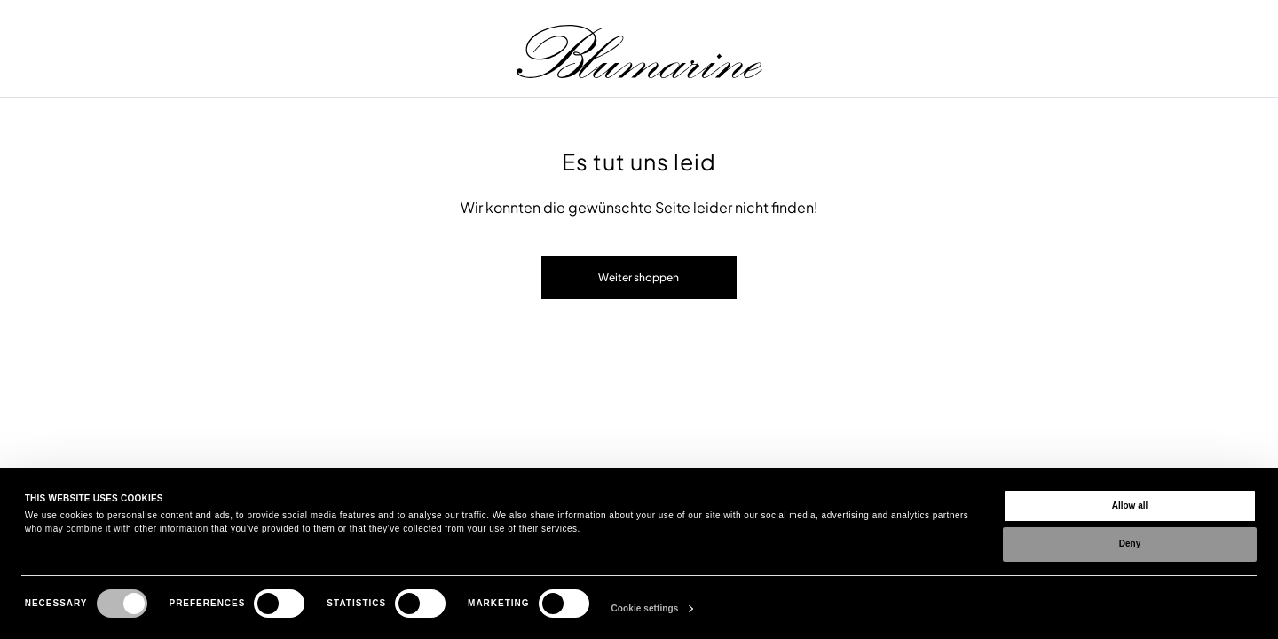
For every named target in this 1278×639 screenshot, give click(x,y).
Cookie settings (645, 608)
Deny (1129, 543)
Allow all (1130, 505)
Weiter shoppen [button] (638, 277)
